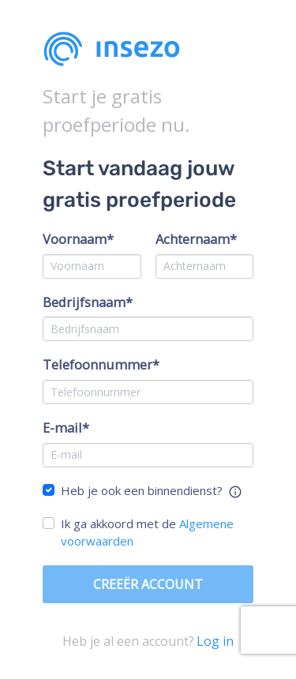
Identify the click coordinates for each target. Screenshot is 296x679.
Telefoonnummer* (101, 364)
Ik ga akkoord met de (147, 533)
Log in (215, 641)
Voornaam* (78, 239)
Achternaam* (196, 239)
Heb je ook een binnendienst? (142, 490)
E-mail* (66, 427)
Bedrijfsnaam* (88, 302)
